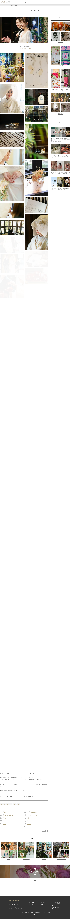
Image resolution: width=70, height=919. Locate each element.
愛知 (30, 48)
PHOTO (31, 907)
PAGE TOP (35, 882)
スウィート (24, 48)
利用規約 (32, 912)
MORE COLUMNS (66, 193)
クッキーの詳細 (43, 912)
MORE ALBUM (66, 117)
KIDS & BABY (42, 2)
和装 (28, 48)
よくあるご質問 (26, 912)
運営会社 (48, 912)
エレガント (19, 48)
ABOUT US (21, 912)
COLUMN (31, 904)
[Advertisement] (35, 889)
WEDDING (32, 2)
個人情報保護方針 (37, 912)
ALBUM (35, 13)
